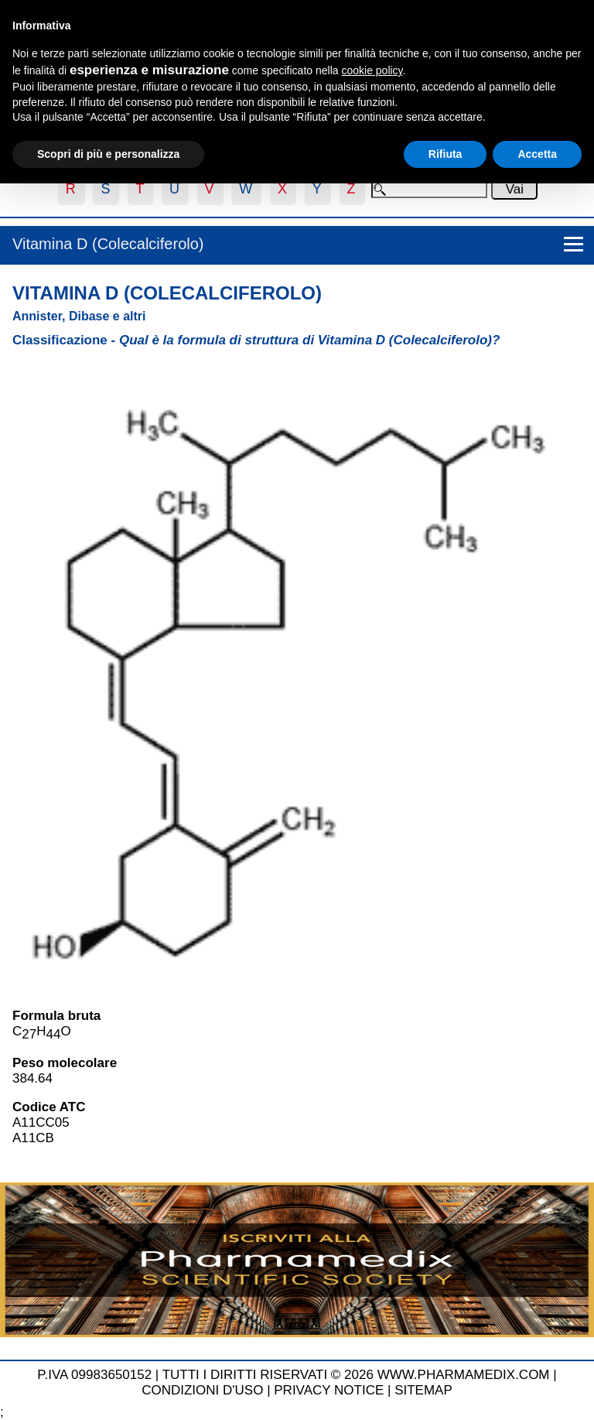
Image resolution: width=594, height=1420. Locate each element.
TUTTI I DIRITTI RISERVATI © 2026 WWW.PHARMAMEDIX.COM (356, 1374)
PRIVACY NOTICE (329, 1390)
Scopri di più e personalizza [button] (108, 154)
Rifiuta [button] (445, 154)
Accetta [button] (537, 154)
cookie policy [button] (371, 70)
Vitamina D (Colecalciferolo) (108, 243)
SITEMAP (423, 1390)
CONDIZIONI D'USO (202, 1390)
